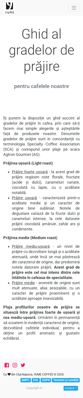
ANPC (26, 380)
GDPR (46, 380)
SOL (36, 380)
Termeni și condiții (66, 380)
